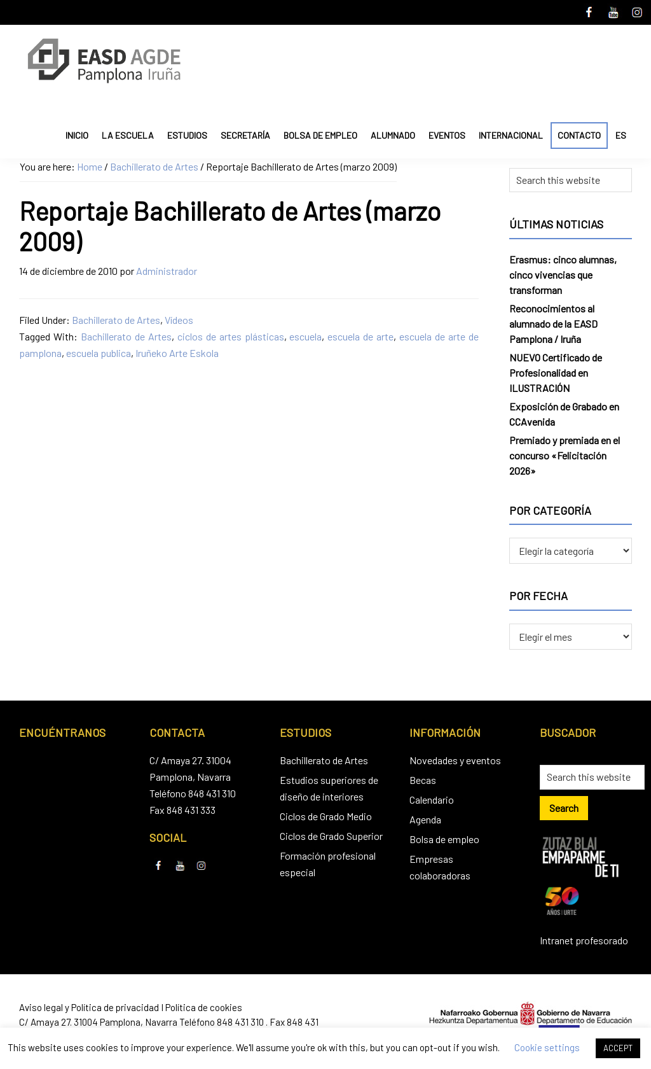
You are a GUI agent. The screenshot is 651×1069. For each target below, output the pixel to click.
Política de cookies (203, 1007)
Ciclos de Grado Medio (326, 816)
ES (620, 135)
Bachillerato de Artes (116, 320)
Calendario (431, 799)
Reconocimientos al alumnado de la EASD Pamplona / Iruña (553, 323)
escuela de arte (360, 336)
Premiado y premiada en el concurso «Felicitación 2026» (564, 455)
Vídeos (179, 320)
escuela (305, 336)
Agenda (425, 819)
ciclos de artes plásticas (230, 336)
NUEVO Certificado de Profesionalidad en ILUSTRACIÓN (555, 372)
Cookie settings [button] (547, 1047)
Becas (422, 780)
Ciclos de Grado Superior (331, 836)
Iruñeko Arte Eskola (177, 353)
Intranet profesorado (584, 940)
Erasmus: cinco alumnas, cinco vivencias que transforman (563, 274)
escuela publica (98, 353)
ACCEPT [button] (618, 1048)
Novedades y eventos (455, 760)
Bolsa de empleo (444, 839)
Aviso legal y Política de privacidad (89, 1007)
